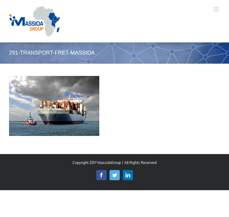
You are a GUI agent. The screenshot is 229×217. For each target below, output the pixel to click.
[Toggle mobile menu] (217, 9)
